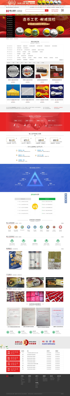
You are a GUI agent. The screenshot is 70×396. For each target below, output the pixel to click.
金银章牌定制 (9, 16)
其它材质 (56, 57)
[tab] (13, 353)
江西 (23, 5)
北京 (8, 5)
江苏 (18, 5)
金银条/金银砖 (19, 47)
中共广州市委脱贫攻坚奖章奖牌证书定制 (20, 326)
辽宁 (57, 5)
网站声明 (36, 386)
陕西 (42, 5)
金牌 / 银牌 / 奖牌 (27, 49)
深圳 (13, 5)
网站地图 (36, 387)
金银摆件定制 (9, 22)
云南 (33, 5)
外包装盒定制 (9, 28)
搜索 (47, 10)
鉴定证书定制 (9, 32)
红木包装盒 (30, 57)
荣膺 (21, 380)
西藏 (40, 5)
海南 (15, 5)
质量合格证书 (31, 59)
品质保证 (44, 377)
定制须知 (58, 377)
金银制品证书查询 (45, 380)
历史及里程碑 (33, 14)
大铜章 (18, 55)
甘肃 (43, 5)
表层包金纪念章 (23, 55)
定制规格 (29, 380)
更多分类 (61, 59)
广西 (17, 5)
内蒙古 (54, 5)
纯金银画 (41, 51)
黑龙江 (61, 5)
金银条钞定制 (9, 18)
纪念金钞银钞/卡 (25, 47)
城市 (43, 62)
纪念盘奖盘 (24, 51)
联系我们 (22, 384)
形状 (26, 62)
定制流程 (55, 14)
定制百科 (58, 379)
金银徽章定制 (9, 24)
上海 (10, 5)
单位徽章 (28, 53)
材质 (14, 62)
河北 (52, 5)
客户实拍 (36, 380)
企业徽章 (24, 53)
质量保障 (44, 14)
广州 (11, 5)
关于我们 (60, 14)
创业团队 (22, 383)
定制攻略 (29, 377)
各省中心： (5, 5)
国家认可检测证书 (45, 378)
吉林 (59, 5)
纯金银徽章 (18, 53)
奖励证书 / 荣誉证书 (41, 49)
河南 (32, 5)
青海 (47, 5)
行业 (22, 62)
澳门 (64, 5)
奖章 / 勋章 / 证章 (19, 49)
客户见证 (36, 378)
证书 (34, 62)
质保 (38, 62)
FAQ (58, 380)
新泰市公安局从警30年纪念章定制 (35, 326)
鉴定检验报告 (25, 59)
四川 (37, 5)
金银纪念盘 (18, 51)
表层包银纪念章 (30, 55)
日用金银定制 (9, 34)
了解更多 (62, 223)
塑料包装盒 (45, 57)
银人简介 (22, 377)
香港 (63, 5)
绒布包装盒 (40, 57)
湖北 (30, 5)
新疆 (48, 5)
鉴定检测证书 (19, 59)
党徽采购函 (57, 7)
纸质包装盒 (24, 57)
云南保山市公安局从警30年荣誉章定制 (50, 327)
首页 (17, 14)
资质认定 (22, 378)
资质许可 (22, 14)
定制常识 (58, 378)
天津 (55, 5)
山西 (50, 5)
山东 (27, 5)
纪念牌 (29, 51)
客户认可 (36, 379)
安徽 (25, 5)
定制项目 (27, 14)
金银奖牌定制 (9, 20)
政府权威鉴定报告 (45, 379)
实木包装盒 (18, 57)
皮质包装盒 (51, 57)
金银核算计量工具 (52, 378)
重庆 (38, 5)
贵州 (35, 5)
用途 (18, 62)
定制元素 (29, 378)
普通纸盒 (35, 57)
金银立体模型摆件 (35, 51)
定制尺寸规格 (52, 377)
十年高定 (36, 377)
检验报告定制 (9, 30)
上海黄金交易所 (52, 379)
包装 (30, 62)
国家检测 (39, 14)
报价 (60, 7)
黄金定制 (9, 14)
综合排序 (8, 62)
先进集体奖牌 (34, 49)
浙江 (20, 5)
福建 (22, 5)
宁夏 (45, 5)
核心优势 (50, 14)
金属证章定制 (9, 26)
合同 (62, 7)
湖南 (28, 5)
